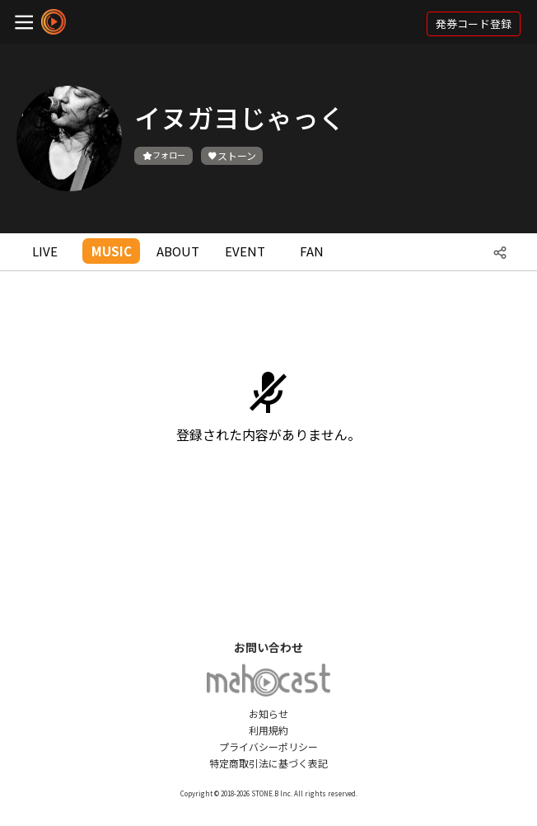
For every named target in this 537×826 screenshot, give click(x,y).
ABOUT (177, 251)
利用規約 (268, 730)
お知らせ (268, 713)
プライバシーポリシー (268, 746)
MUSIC (111, 251)
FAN (312, 251)
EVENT (245, 251)
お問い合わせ (268, 647)
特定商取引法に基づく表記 (268, 763)
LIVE (45, 251)
